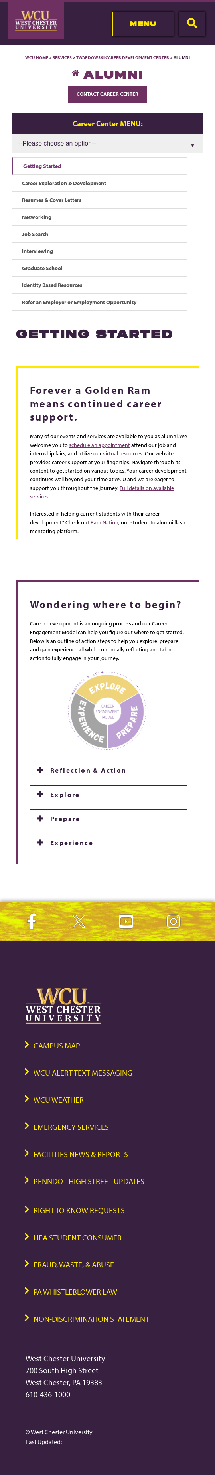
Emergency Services (71, 1127)
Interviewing (37, 251)
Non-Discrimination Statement (91, 1319)
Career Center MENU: (108, 123)
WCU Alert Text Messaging (83, 1073)
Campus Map (57, 1045)
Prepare (65, 818)
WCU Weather (59, 1100)
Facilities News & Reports (81, 1154)
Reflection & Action (88, 769)
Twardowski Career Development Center (123, 57)
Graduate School (42, 268)
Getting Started (42, 166)
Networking (36, 217)
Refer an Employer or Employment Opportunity (79, 302)
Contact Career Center (107, 94)
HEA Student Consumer (78, 1237)
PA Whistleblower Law (75, 1292)
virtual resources (122, 453)
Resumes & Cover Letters (51, 200)
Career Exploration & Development (64, 183)
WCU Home (36, 57)
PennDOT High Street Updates (89, 1181)
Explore (65, 794)
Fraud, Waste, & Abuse (74, 1264)
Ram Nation (104, 522)
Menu (143, 23)
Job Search (35, 234)
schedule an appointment (99, 445)
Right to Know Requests (79, 1210)
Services (62, 57)
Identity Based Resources (52, 285)
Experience (71, 842)
